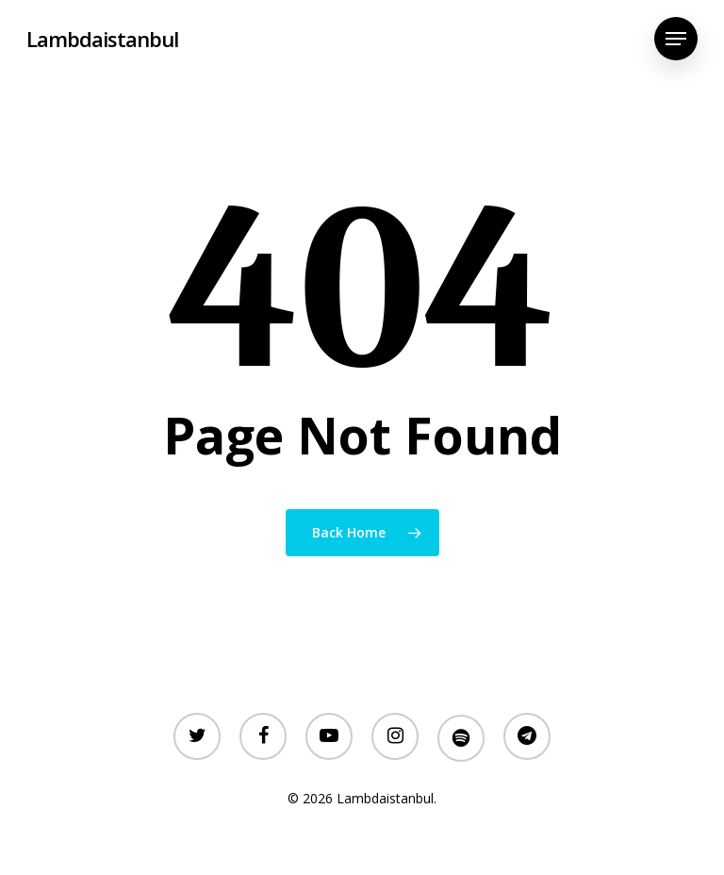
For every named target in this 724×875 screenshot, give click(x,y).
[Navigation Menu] (676, 38)
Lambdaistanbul (102, 38)
